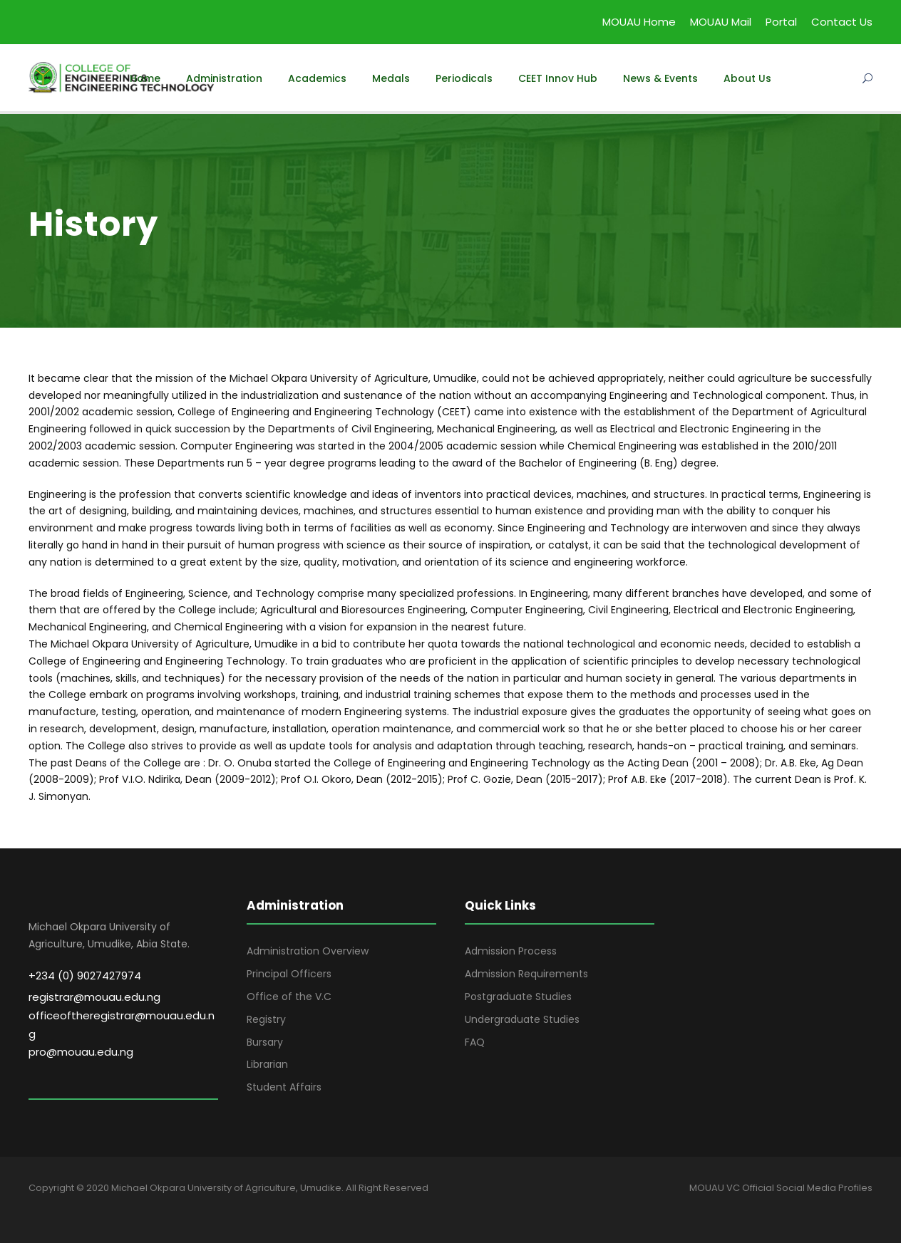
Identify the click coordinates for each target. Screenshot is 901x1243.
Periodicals (464, 78)
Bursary (265, 1042)
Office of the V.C (289, 996)
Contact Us (841, 21)
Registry (266, 1019)
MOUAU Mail (720, 21)
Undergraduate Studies (522, 1019)
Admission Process (511, 951)
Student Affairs (284, 1087)
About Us (747, 78)
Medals (391, 78)
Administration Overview (308, 951)
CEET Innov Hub (557, 78)
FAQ (475, 1042)
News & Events (660, 78)
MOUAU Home (639, 21)
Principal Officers (289, 974)
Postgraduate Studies (518, 996)
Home (145, 78)
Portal (781, 21)
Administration (224, 78)
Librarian (267, 1064)
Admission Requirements (526, 974)
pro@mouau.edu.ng (81, 1051)
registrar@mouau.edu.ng (94, 996)
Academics (317, 78)
